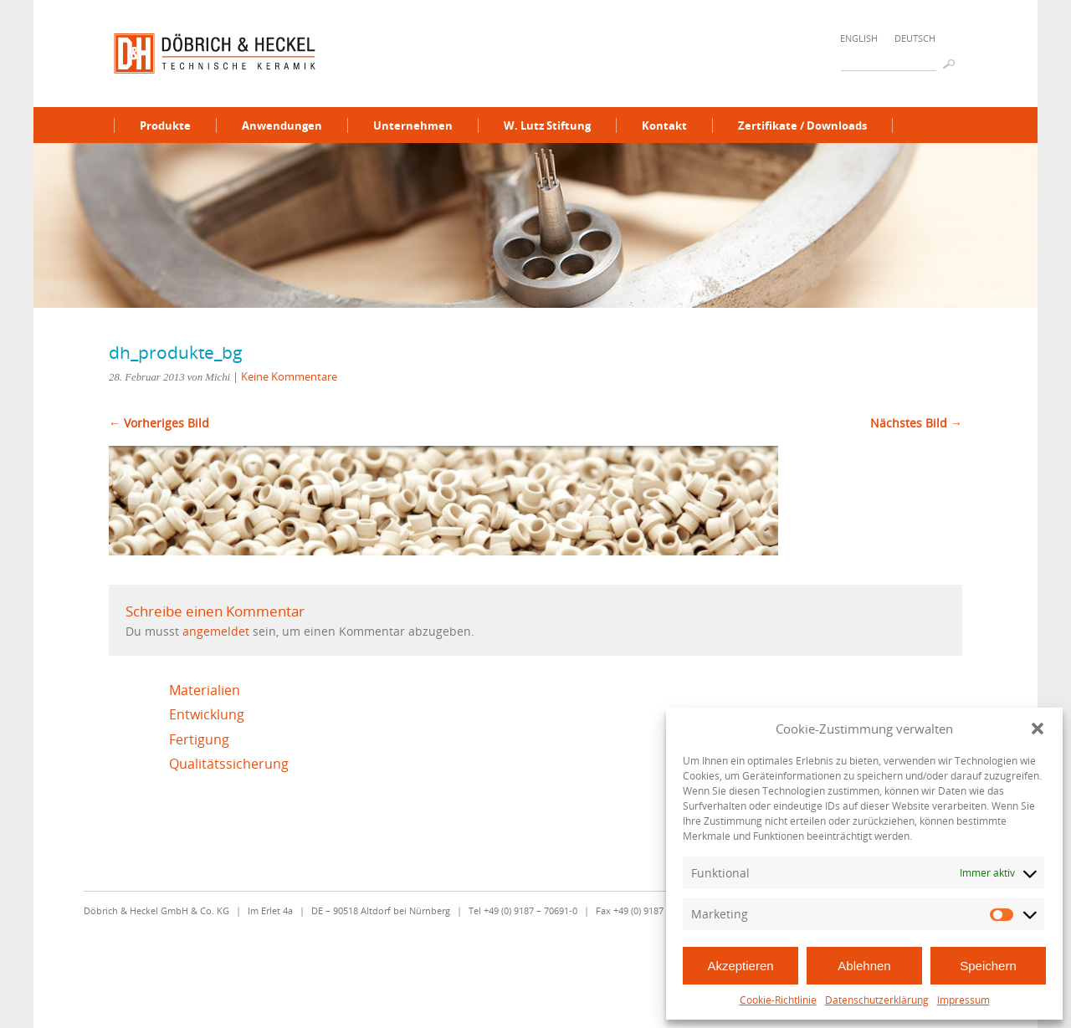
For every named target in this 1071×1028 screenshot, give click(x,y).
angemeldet (215, 631)
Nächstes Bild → (916, 423)
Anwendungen (282, 125)
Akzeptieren (740, 966)
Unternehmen (413, 125)
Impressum (963, 1000)
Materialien (204, 690)
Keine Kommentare (289, 376)
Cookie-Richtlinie (778, 1000)
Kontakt (664, 125)
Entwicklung (206, 714)
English (859, 38)
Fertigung (199, 739)
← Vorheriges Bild (159, 423)
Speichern (988, 966)
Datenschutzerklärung (877, 1000)
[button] (1037, 728)
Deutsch (914, 38)
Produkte (165, 125)
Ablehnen (864, 966)
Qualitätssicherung (229, 763)
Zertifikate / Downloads (802, 125)
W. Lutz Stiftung (547, 125)
